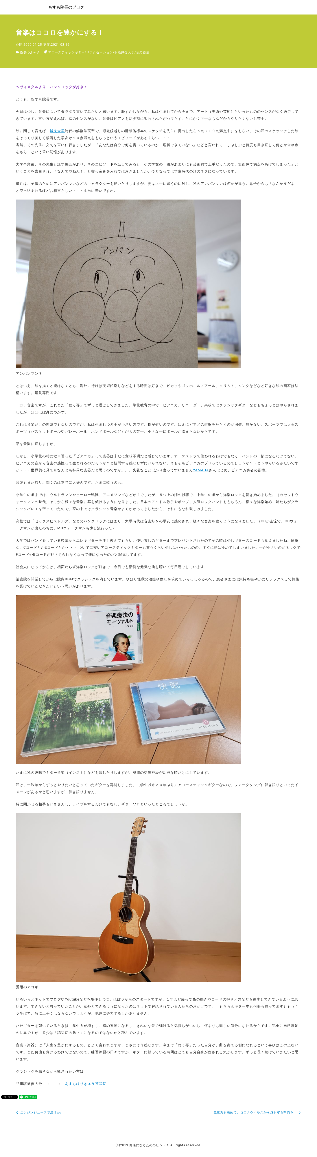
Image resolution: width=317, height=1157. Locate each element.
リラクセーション (99, 53)
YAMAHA (201, 471)
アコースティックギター (66, 53)
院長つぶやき (30, 53)
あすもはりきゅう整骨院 (85, 1085)
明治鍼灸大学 (124, 53)
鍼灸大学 (57, 132)
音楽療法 (142, 53)
